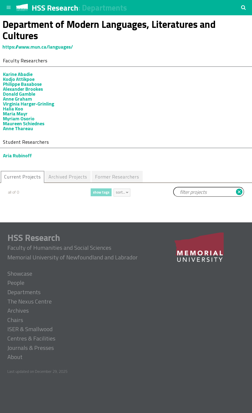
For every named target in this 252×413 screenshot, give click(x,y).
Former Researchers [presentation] (117, 176)
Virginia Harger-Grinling (28, 104)
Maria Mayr (15, 113)
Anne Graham (17, 99)
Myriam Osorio (18, 118)
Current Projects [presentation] (22, 176)
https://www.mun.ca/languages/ (37, 47)
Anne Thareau (18, 128)
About (14, 357)
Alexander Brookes (23, 89)
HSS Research (55, 8)
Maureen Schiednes (23, 123)
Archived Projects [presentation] (68, 176)
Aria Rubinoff (17, 155)
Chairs (15, 320)
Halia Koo (13, 108)
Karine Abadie (18, 74)
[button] (243, 7)
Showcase (19, 273)
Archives (18, 310)
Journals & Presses (30, 347)
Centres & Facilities (31, 338)
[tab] (22, 177)
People (15, 282)
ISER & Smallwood (30, 329)
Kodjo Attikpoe (18, 79)
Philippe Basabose (22, 84)
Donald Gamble (19, 94)
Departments (104, 8)
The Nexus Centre (29, 301)
